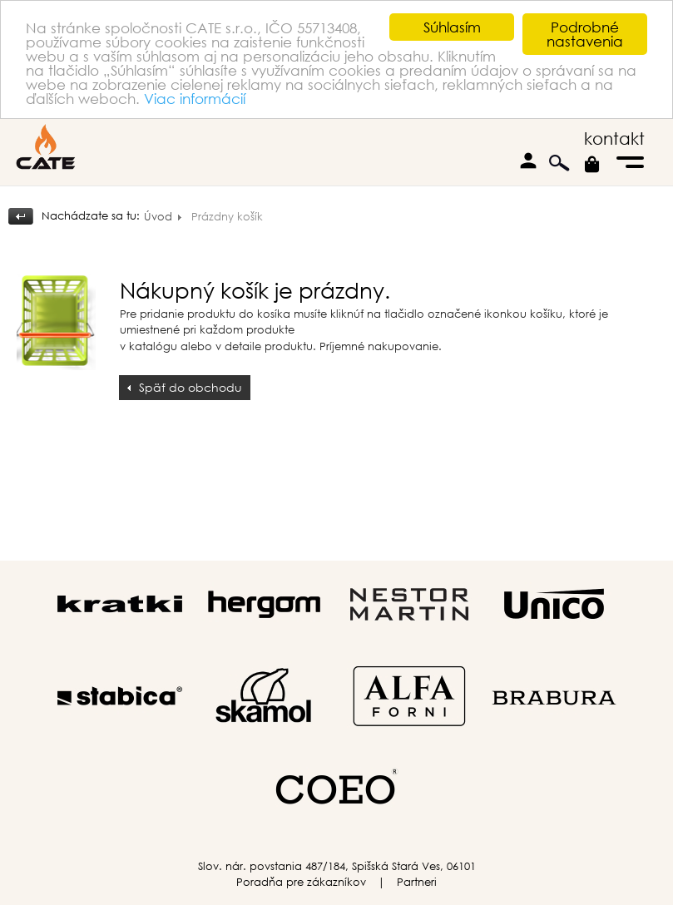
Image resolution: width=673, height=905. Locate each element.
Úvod (158, 217)
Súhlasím (452, 27)
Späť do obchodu (190, 387)
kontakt (614, 138)
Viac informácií (194, 98)
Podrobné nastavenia (585, 34)
